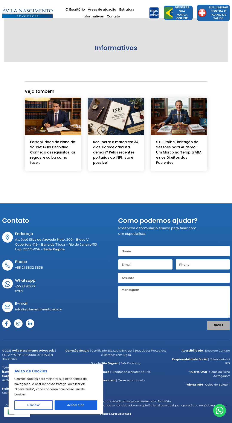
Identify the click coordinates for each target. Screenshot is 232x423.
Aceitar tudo (75, 405)
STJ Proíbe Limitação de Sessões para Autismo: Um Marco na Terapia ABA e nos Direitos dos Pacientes (178, 154)
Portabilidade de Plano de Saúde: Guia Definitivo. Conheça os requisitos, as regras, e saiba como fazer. (53, 154)
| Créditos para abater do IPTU (116, 371)
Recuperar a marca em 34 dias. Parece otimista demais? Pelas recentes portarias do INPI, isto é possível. (116, 154)
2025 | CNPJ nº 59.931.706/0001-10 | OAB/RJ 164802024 (29, 355)
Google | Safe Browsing (115, 363)
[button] (221, 415)
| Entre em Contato (206, 350)
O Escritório (75, 10)
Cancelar (33, 405)
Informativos (93, 17)
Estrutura (126, 10)
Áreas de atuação (102, 10)
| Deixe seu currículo (116, 380)
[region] (56, 389)
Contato (113, 17)
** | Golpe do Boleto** (207, 384)
